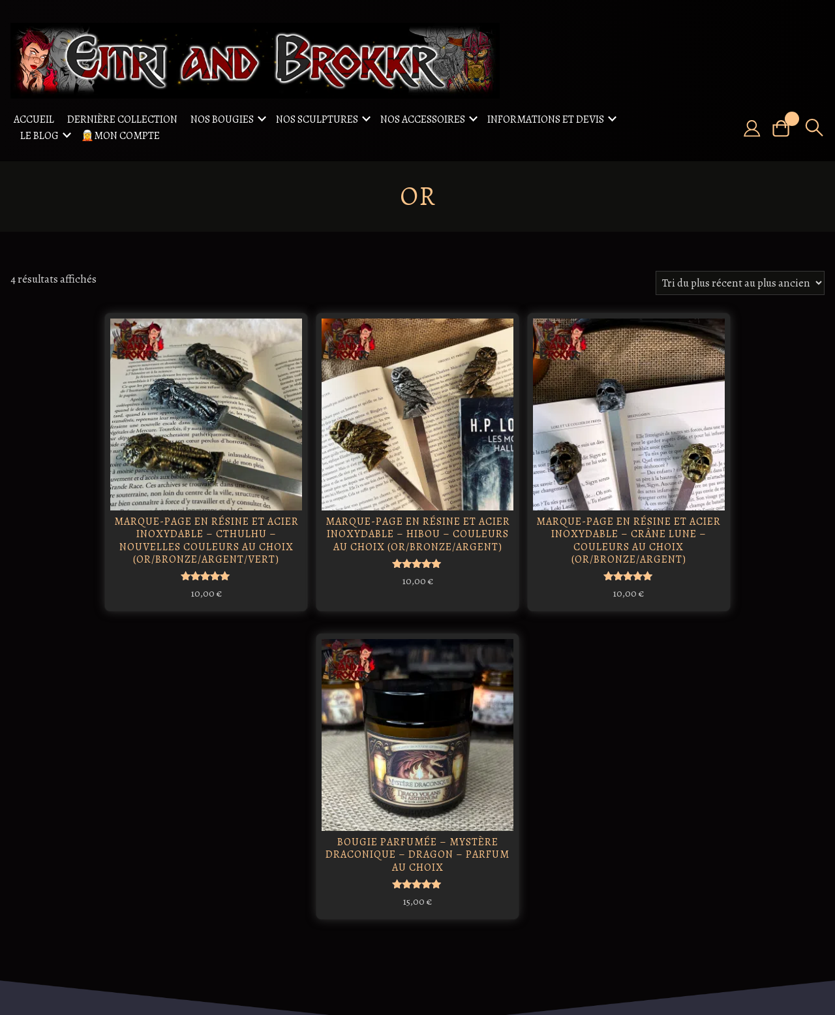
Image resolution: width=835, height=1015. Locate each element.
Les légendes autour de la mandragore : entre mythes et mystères (380, 892)
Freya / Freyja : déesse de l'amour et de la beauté (247, 880)
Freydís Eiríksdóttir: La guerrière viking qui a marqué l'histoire (382, 799)
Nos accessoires (422, 119)
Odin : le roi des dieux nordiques (313, 780)
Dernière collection (122, 119)
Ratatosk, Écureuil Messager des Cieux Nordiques (245, 793)
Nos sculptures (317, 119)
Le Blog (39, 136)
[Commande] (740, 283)
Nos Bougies (222, 119)
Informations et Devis (545, 119)
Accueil (34, 119)
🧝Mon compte (120, 136)
